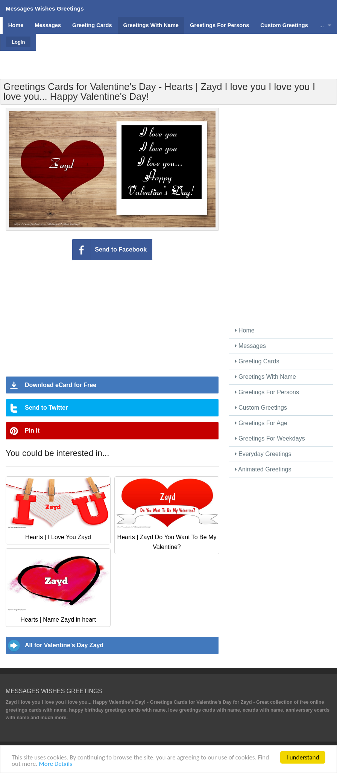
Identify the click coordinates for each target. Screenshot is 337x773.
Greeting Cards (257, 361)
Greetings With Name (265, 377)
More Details (55, 764)
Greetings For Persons (267, 392)
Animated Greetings (263, 469)
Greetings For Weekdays (270, 438)
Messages (250, 346)
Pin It (32, 430)
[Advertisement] (186, 51)
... (321, 25)
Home (245, 330)
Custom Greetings (261, 407)
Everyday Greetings (263, 454)
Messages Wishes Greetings (45, 8)
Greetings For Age (261, 423)
